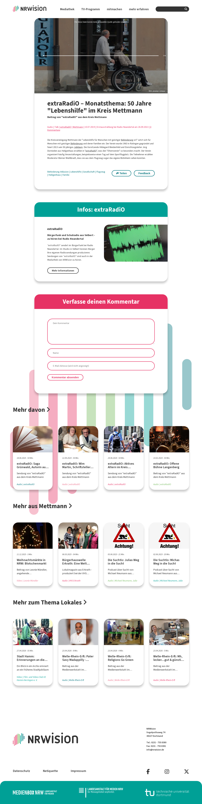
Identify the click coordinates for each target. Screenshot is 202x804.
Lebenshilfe (76, 171)
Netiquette (50, 771)
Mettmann (78, 127)
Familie (65, 174)
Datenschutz (21, 771)
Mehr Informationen (63, 270)
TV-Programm (90, 9)
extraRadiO (65, 127)
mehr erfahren (139, 9)
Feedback (144, 173)
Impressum (78, 771)
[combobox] (172, 9)
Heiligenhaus (54, 174)
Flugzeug (100, 171)
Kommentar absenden (65, 377)
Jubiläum (78, 147)
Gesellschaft (89, 171)
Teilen (121, 173)
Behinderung (127, 139)
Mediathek (67, 9)
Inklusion (64, 171)
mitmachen (114, 9)
